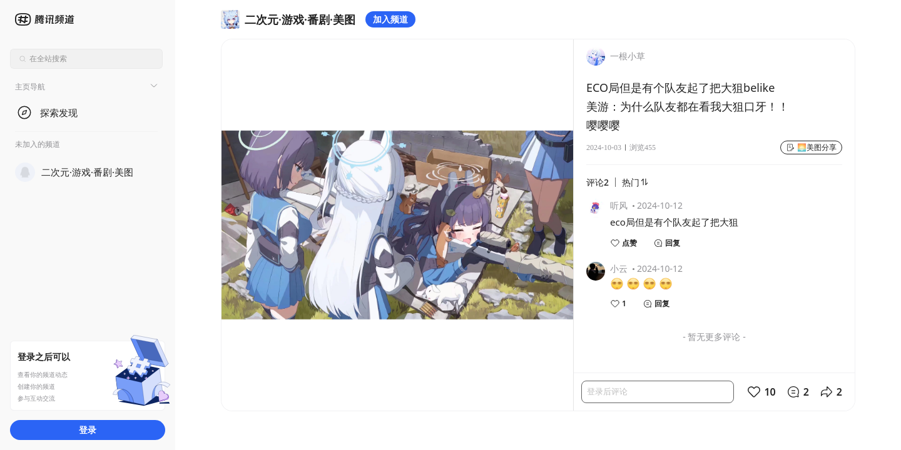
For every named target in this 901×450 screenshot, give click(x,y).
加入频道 (390, 19)
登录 (87, 430)
